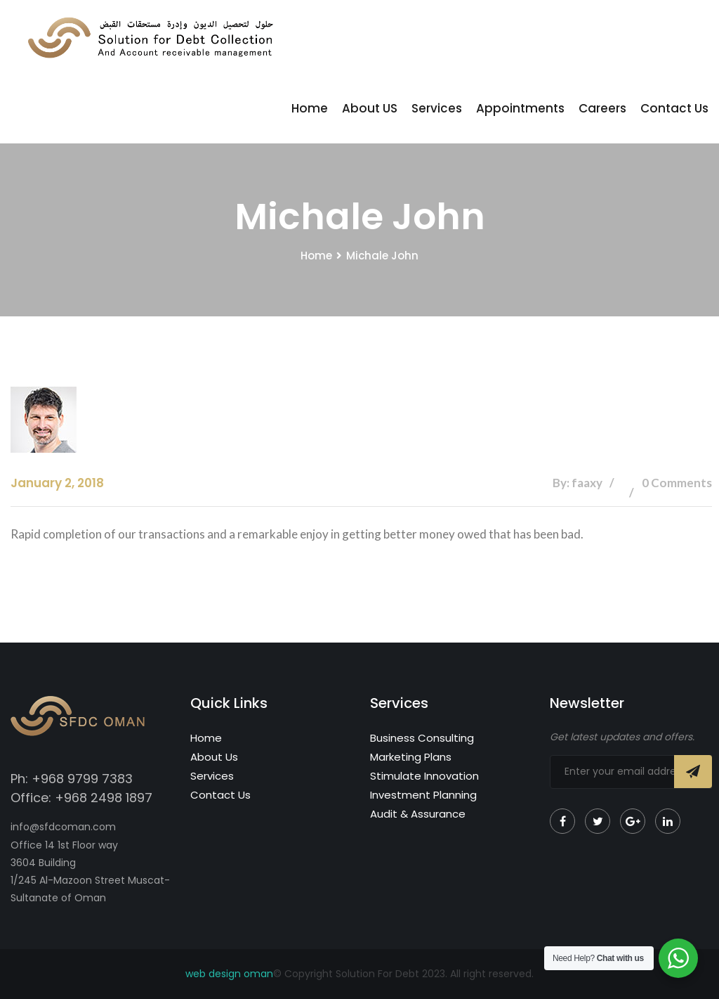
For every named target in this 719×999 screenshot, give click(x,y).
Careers (602, 108)
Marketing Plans (410, 756)
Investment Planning (423, 794)
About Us (214, 756)
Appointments (520, 108)
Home (309, 108)
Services (436, 108)
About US (369, 108)
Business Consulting (422, 737)
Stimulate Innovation (424, 775)
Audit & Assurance (418, 813)
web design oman (229, 974)
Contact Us (674, 108)
